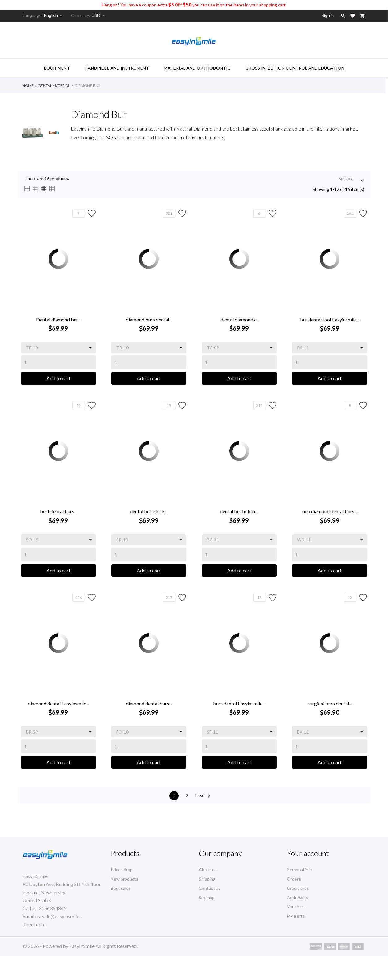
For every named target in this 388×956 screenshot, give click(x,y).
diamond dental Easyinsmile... (58, 703)
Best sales (121, 888)
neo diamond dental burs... (329, 511)
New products (124, 878)
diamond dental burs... (149, 703)
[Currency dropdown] (99, 15)
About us (208, 869)
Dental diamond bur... (58, 319)
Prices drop (122, 869)
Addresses (297, 897)
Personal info (299, 869)
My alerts (296, 916)
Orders (294, 878)
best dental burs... (58, 511)
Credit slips (298, 888)
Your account (308, 853)
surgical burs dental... (330, 703)
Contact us (209, 888)
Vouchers (296, 906)
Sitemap (207, 897)
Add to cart (58, 378)
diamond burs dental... (149, 319)
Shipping (207, 878)
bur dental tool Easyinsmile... (330, 319)
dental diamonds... (239, 319)
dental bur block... (149, 511)
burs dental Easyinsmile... (239, 703)
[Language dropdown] (53, 15)
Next (203, 796)
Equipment (57, 68)
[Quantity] (58, 362)
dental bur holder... (239, 511)
